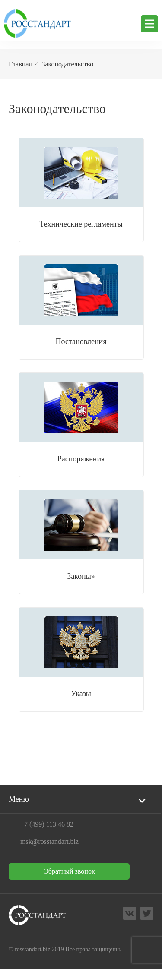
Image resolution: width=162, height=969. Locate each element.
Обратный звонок (69, 871)
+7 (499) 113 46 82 (46, 824)
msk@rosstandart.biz (49, 841)
